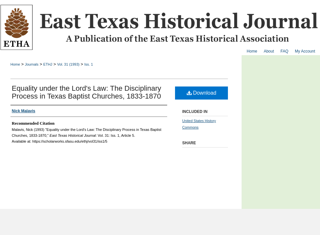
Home (15, 64)
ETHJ (48, 64)
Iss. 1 (88, 64)
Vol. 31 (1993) (68, 64)
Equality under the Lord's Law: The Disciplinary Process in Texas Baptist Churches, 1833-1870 (86, 92)
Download (201, 93)
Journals (32, 64)
